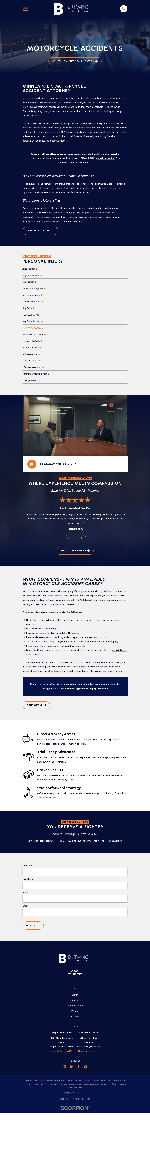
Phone (25, 892)
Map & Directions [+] (62, 1050)
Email (25, 905)
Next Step (33, 925)
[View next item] (81, 538)
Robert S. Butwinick (52, 123)
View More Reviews (75, 550)
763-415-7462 (75, 974)
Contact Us (36, 705)
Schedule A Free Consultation (75, 61)
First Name (28, 865)
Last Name (27, 879)
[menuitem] (75, 269)
